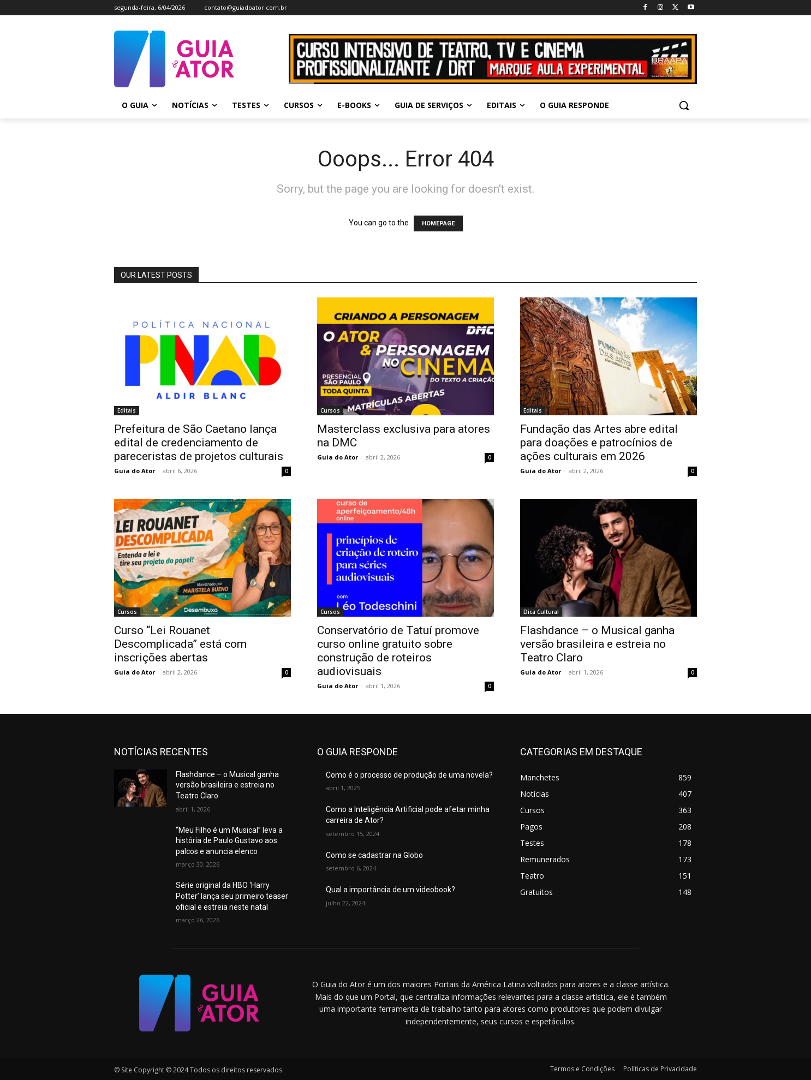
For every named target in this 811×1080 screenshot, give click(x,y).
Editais (126, 410)
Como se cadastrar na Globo (374, 855)
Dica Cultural (541, 612)
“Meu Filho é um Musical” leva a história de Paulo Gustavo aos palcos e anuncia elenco (229, 841)
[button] (684, 105)
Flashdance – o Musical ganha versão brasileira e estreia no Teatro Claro (597, 644)
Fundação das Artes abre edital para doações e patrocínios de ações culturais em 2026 (599, 442)
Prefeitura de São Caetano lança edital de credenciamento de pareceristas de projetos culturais (198, 442)
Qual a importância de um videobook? (390, 889)
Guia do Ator (134, 471)
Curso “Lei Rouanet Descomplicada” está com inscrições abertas (180, 644)
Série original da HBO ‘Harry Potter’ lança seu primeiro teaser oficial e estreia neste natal (232, 896)
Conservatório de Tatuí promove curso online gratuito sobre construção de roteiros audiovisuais (398, 651)
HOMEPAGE (438, 223)
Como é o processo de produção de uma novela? (409, 775)
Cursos (330, 410)
